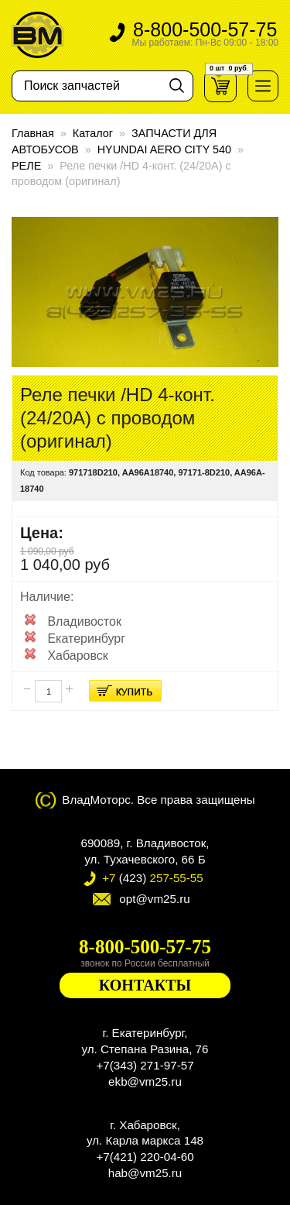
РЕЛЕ (26, 166)
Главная (33, 133)
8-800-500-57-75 (204, 35)
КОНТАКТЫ (145, 985)
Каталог (93, 133)
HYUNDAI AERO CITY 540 (164, 149)
